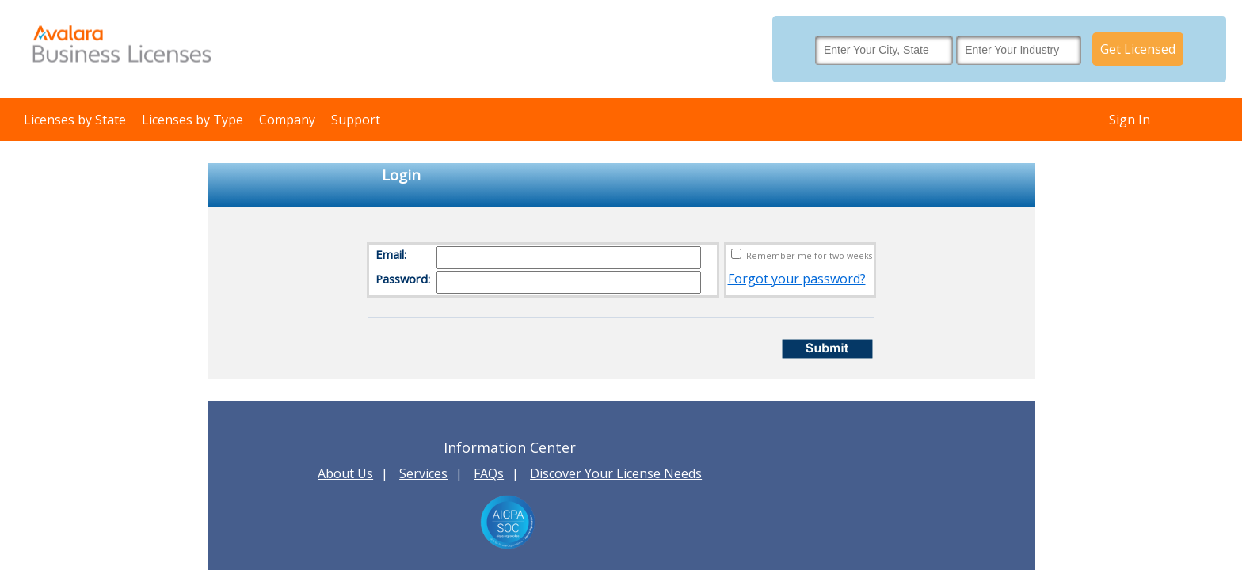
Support (355, 119)
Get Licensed (1137, 49)
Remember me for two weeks (809, 255)
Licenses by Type (192, 119)
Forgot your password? (797, 278)
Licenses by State (75, 119)
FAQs (489, 473)
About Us (345, 473)
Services (423, 473)
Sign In (1129, 119)
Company (287, 119)
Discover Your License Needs (616, 473)
